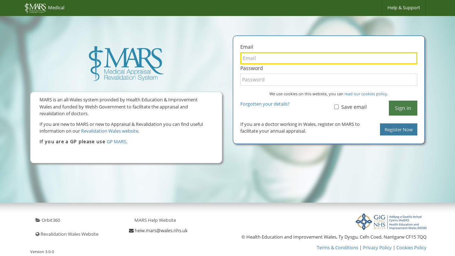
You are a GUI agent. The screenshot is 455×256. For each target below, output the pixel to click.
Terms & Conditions (337, 247)
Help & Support (403, 7)
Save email (350, 106)
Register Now (399, 129)
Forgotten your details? (265, 104)
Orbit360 (48, 220)
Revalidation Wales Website (67, 234)
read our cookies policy (365, 93)
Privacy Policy (377, 247)
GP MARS (116, 141)
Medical (44, 8)
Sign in (403, 108)
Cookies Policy (411, 247)
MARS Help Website (155, 220)
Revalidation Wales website (109, 131)
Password (251, 68)
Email (246, 46)
